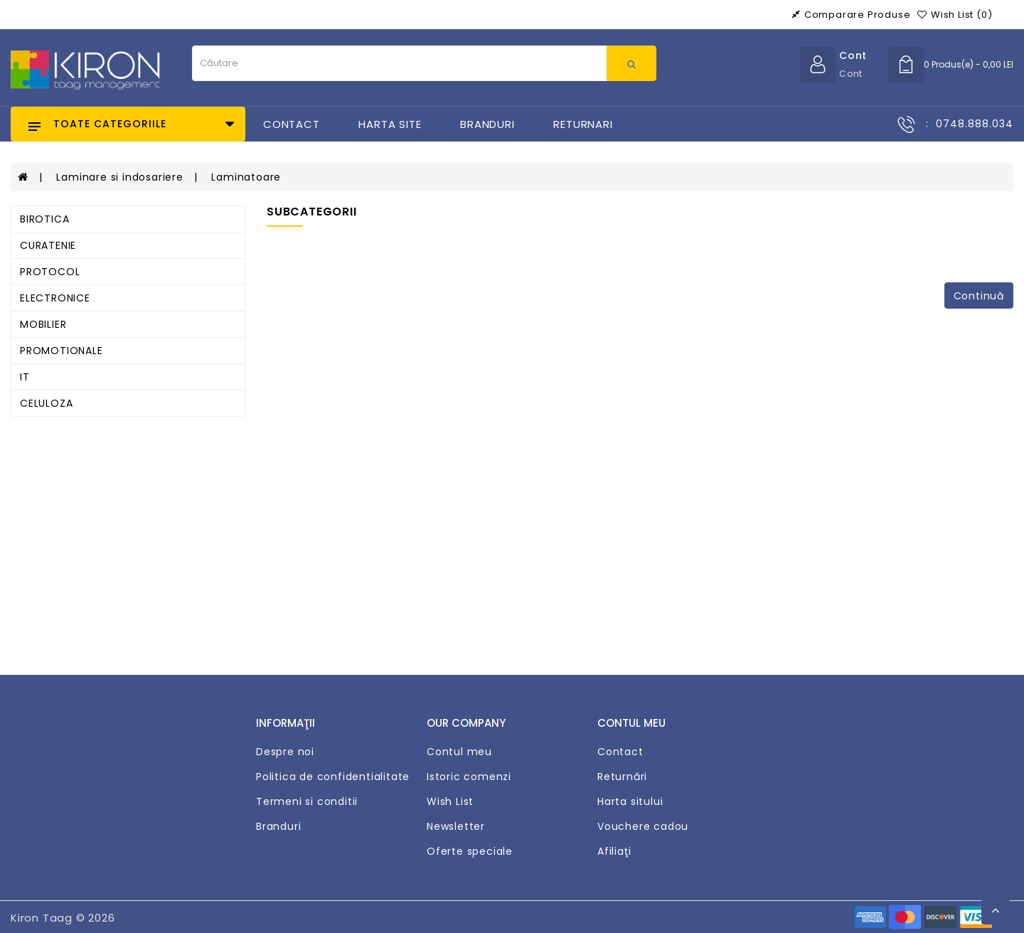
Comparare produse (851, 14)
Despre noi (285, 752)
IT (25, 377)
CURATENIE (48, 245)
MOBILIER (43, 324)
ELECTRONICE (55, 298)
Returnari (582, 124)
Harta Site (389, 124)
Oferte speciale (470, 851)
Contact (291, 124)
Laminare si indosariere (119, 177)
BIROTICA (44, 219)
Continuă (979, 296)
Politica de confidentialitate (333, 776)
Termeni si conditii (307, 801)
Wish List (450, 801)
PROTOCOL (50, 272)
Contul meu (459, 752)
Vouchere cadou (642, 826)
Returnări (622, 776)
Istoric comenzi (469, 776)
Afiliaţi (614, 851)
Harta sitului (630, 801)
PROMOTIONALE (61, 350)
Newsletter (456, 826)
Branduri (487, 124)
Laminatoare (246, 177)
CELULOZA (46, 403)
